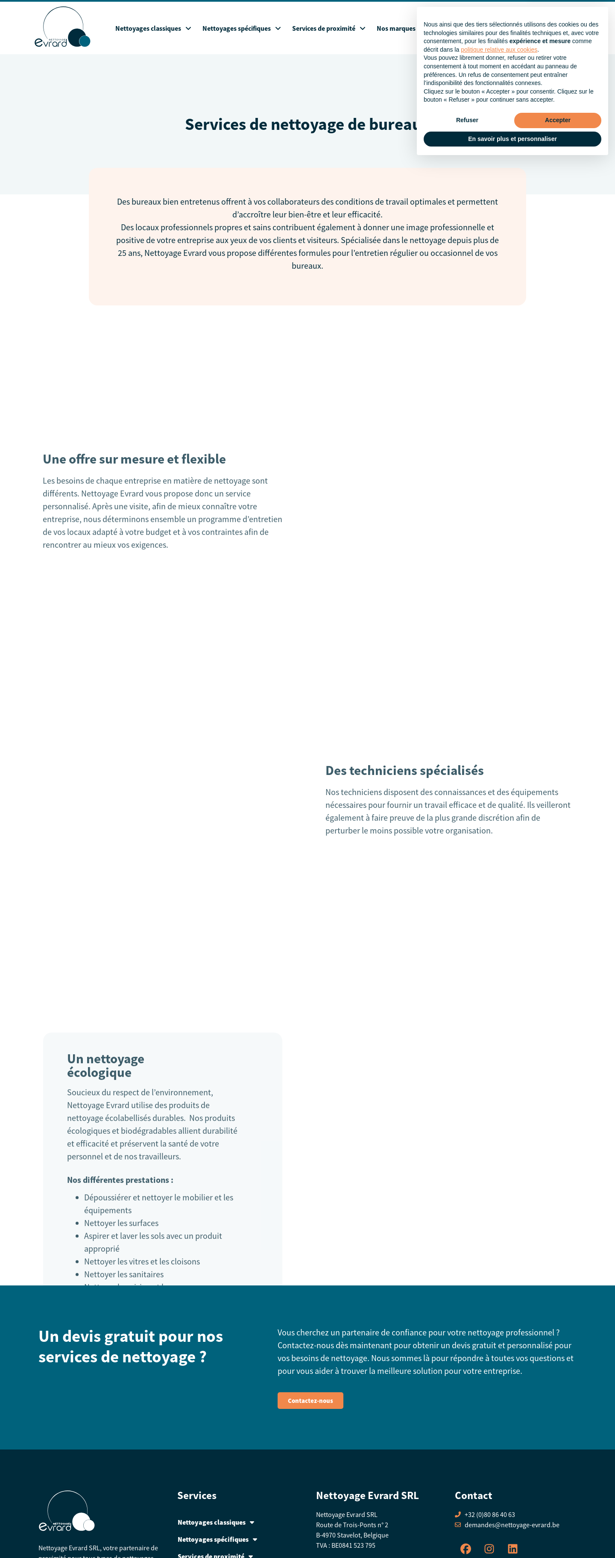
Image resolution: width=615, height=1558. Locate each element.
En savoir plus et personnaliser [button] (512, 1534)
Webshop (440, 28)
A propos (503, 28)
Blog (472, 28)
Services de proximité (329, 28)
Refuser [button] (467, 1516)
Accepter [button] (558, 1516)
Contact (555, 28)
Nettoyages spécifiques (241, 28)
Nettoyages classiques (153, 28)
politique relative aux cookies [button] (499, 1445)
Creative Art (379, 1548)
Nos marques (396, 28)
